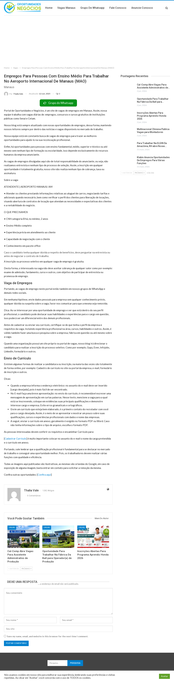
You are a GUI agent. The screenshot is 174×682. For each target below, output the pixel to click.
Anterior (14, 569)
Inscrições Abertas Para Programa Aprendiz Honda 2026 (151, 116)
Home (72, 7)
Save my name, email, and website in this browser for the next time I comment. (47, 636)
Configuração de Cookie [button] (144, 676)
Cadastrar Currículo (15, 438)
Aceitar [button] (164, 676)
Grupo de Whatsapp (116, 7)
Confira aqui (44, 474)
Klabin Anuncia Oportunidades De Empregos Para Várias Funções (153, 160)
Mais (158, 7)
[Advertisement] (87, 40)
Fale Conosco (141, 7)
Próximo (26, 569)
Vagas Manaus (90, 7)
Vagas (12, 527)
